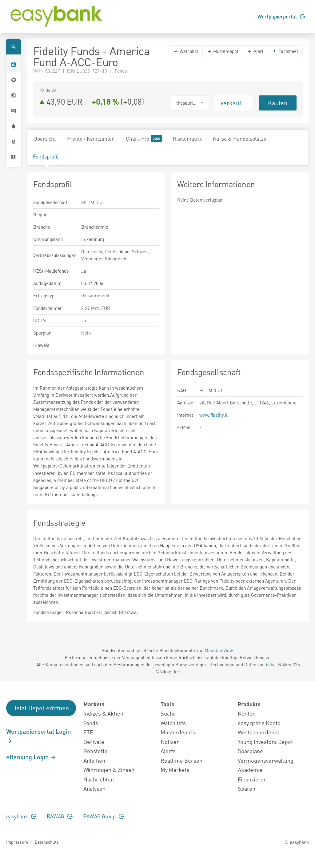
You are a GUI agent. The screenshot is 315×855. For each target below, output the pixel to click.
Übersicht (45, 138)
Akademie (250, 769)
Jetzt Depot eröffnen (41, 708)
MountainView (219, 650)
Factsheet (285, 51)
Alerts (168, 750)
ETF (88, 732)
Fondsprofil (46, 156)
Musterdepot (222, 51)
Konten (247, 713)
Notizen (170, 741)
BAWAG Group (103, 816)
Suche (168, 713)
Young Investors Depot (265, 741)
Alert (255, 51)
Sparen (246, 788)
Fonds (90, 722)
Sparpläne (250, 750)
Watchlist (185, 51)
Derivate (93, 741)
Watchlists (173, 722)
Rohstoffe (95, 750)
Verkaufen (234, 103)
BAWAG (60, 816)
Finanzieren (252, 779)
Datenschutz (46, 842)
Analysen (94, 788)
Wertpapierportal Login (38, 736)
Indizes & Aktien (103, 713)
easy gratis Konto (259, 722)
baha (271, 664)
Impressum (17, 842)
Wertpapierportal (281, 16)
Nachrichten (98, 779)
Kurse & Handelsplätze (239, 138)
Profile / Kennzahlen (91, 138)
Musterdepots (178, 732)
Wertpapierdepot (258, 732)
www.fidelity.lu (214, 415)
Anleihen (94, 760)
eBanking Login (31, 757)
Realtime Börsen (181, 760)
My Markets (175, 769)
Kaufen (277, 103)
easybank (21, 816)
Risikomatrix (187, 138)
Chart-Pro (144, 138)
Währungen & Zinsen (108, 769)
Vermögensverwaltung (265, 760)
